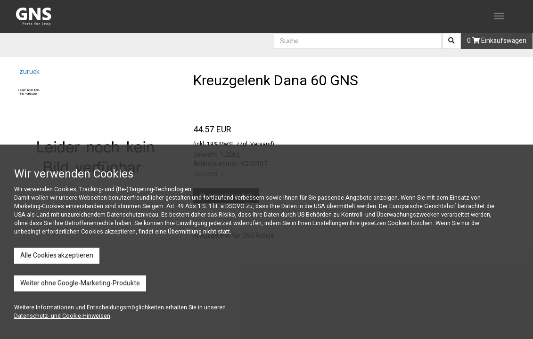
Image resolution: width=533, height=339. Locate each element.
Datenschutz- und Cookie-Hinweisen (62, 316)
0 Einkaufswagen (496, 41)
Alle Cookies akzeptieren (56, 255)
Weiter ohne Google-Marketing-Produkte (80, 283)
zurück (29, 72)
